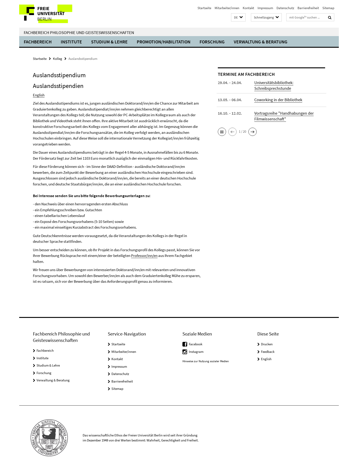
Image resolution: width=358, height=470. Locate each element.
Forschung (212, 42)
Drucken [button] (267, 344)
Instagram (196, 351)
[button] (238, 17)
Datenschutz (285, 8)
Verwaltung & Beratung (260, 42)
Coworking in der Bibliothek (278, 99)
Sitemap (328, 8)
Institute (71, 42)
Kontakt (248, 8)
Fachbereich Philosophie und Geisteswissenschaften (79, 32)
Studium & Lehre (109, 42)
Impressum (265, 8)
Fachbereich (38, 42)
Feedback (267, 351)
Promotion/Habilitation (163, 42)
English (39, 95)
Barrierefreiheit (308, 8)
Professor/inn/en (144, 255)
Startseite (204, 8)
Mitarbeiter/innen (227, 8)
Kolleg (57, 58)
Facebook (195, 344)
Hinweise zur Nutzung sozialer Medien (205, 361)
